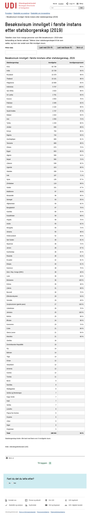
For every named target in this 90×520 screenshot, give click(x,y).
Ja (9, 483)
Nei (15, 483)
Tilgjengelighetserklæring (58, 512)
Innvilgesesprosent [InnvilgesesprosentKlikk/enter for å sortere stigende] (76, 62)
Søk (81, 8)
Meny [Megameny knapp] (79, 3)
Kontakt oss (12, 500)
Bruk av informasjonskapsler (27, 512)
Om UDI (51, 500)
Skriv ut (10, 458)
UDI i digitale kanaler (76, 505)
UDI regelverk (73, 500)
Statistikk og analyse (16, 505)
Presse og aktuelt (35, 500)
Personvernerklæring (43, 512)
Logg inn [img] (70, 3)
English (60, 4)
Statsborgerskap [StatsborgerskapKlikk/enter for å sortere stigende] (13, 62)
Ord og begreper (54, 505)
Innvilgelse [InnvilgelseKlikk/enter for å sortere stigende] (52, 62)
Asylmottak (32, 505)
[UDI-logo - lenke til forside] (20, 9)
